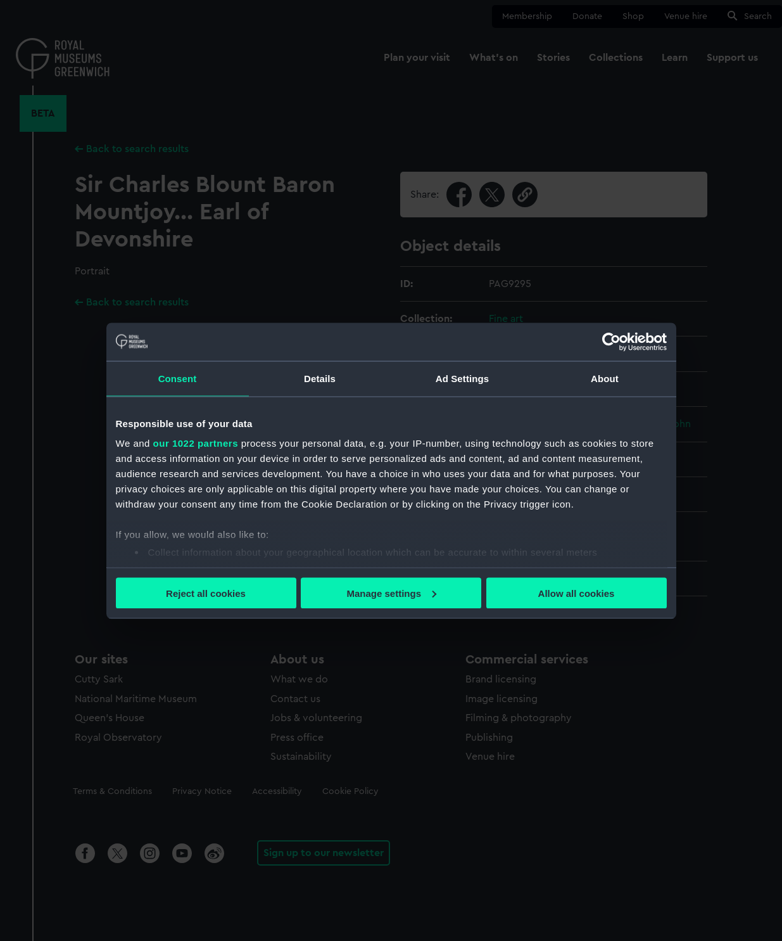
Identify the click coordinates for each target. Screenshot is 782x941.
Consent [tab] (177, 378)
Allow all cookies (576, 592)
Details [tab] (320, 378)
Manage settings (391, 592)
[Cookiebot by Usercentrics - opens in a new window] (611, 341)
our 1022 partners (195, 443)
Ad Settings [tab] (462, 378)
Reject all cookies (206, 592)
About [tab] (605, 378)
